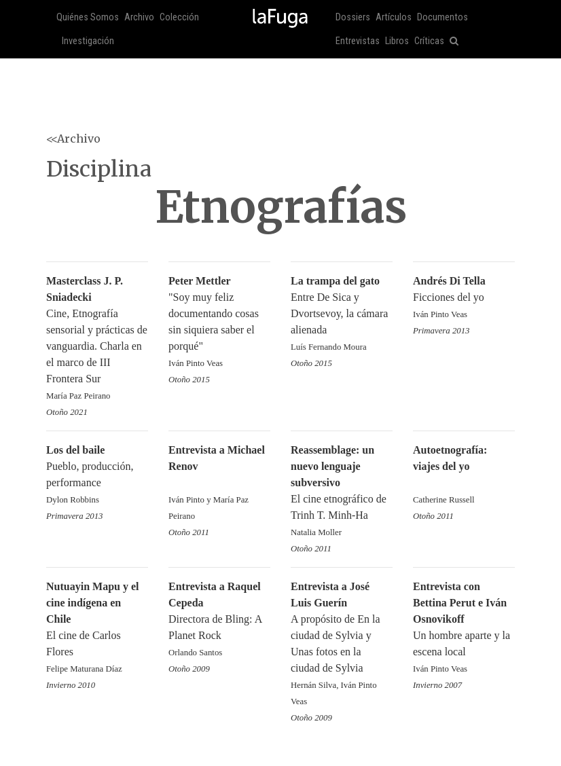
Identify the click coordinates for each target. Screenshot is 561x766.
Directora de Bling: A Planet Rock (219, 620)
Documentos (442, 17)
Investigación (88, 41)
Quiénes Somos (87, 17)
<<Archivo (73, 138)
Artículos (394, 17)
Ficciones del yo (464, 298)
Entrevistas (358, 41)
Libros (397, 41)
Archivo (139, 17)
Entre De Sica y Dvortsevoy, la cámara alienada (342, 314)
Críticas (429, 41)
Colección (179, 17)
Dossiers (353, 17)
